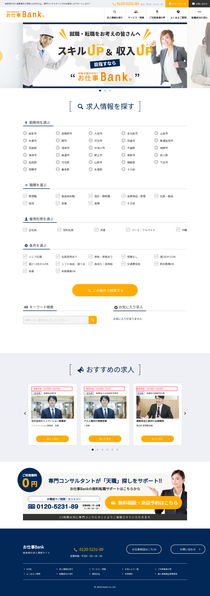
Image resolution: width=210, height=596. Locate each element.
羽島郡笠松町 (159, 393)
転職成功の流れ (199, 14)
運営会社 (96, 573)
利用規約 (129, 573)
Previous (12, 52)
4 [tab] (107, 449)
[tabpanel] (105, 55)
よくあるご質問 (178, 14)
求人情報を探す (115, 14)
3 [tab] (110, 90)
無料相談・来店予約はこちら (143, 502)
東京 (116, 393)
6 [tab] (117, 449)
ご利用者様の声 (157, 14)
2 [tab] (105, 90)
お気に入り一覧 (177, 3)
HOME (29, 569)
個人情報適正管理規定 (167, 573)
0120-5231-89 (137, 3)
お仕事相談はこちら (123, 549)
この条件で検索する (105, 290)
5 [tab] (112, 449)
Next (187, 52)
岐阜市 (53, 393)
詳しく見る (52, 438)
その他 (105, 393)
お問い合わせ (199, 3)
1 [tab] (100, 90)
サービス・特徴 (136, 14)
